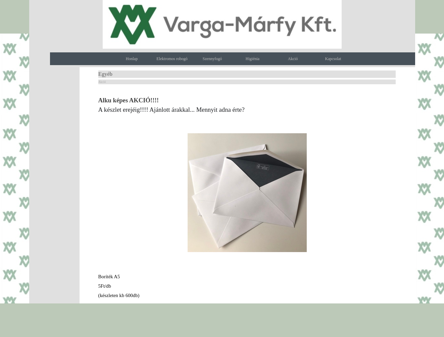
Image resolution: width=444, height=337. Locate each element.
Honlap (132, 58)
